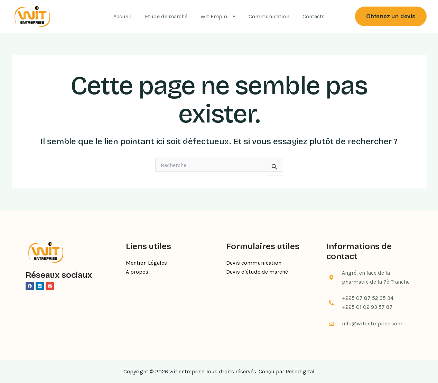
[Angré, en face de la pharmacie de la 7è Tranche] (331, 277)
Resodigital (300, 371)
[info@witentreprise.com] (331, 324)
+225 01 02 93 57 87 (367, 307)
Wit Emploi (218, 16)
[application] (232, 16)
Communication (266, 16)
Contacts (309, 16)
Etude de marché (168, 16)
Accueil (127, 16)
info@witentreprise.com (372, 323)
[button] (391, 16)
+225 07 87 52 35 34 (367, 298)
